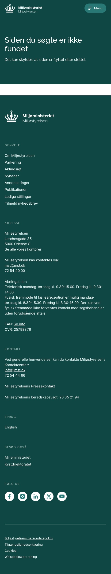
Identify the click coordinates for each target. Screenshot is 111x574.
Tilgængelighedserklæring (24, 544)
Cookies (10, 550)
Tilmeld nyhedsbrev (21, 203)
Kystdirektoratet (18, 464)
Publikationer (16, 189)
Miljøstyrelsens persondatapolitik (29, 538)
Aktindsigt (13, 169)
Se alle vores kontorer (23, 249)
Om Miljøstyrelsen (20, 155)
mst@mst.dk (15, 265)
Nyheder (12, 176)
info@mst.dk (15, 370)
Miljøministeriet (18, 457)
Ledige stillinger (18, 196)
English (11, 427)
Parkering (13, 162)
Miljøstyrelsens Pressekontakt (30, 386)
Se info (19, 324)
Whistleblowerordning (21, 557)
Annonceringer (17, 182)
